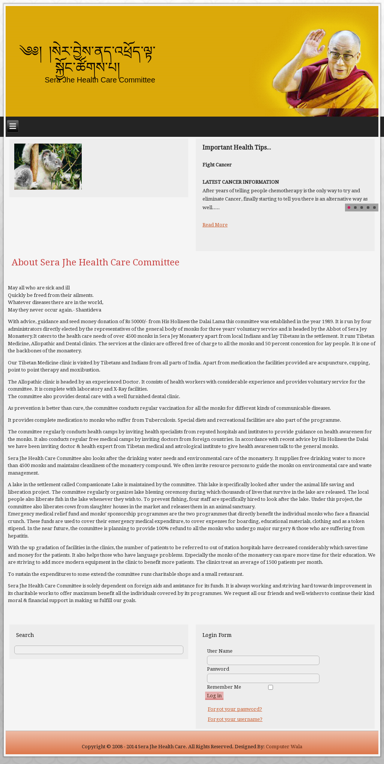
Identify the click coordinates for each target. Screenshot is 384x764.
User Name (219, 651)
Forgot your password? (235, 709)
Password (218, 669)
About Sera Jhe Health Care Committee (96, 262)
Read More (215, 225)
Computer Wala (284, 746)
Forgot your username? (235, 719)
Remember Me (224, 687)
